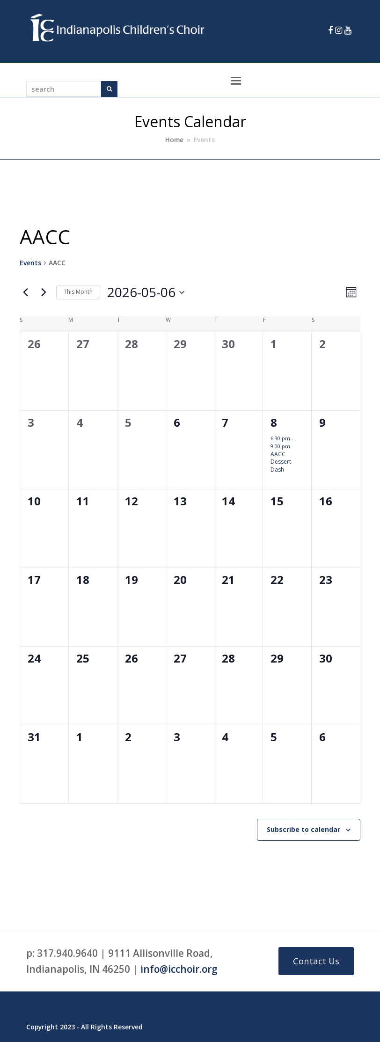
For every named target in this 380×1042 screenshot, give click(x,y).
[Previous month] (25, 292)
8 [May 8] (273, 422)
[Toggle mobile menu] (236, 80)
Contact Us (316, 961)
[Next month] (43, 292)
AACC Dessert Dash (280, 462)
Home (174, 140)
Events (30, 262)
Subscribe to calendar (303, 829)
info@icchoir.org (179, 969)
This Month (78, 292)
